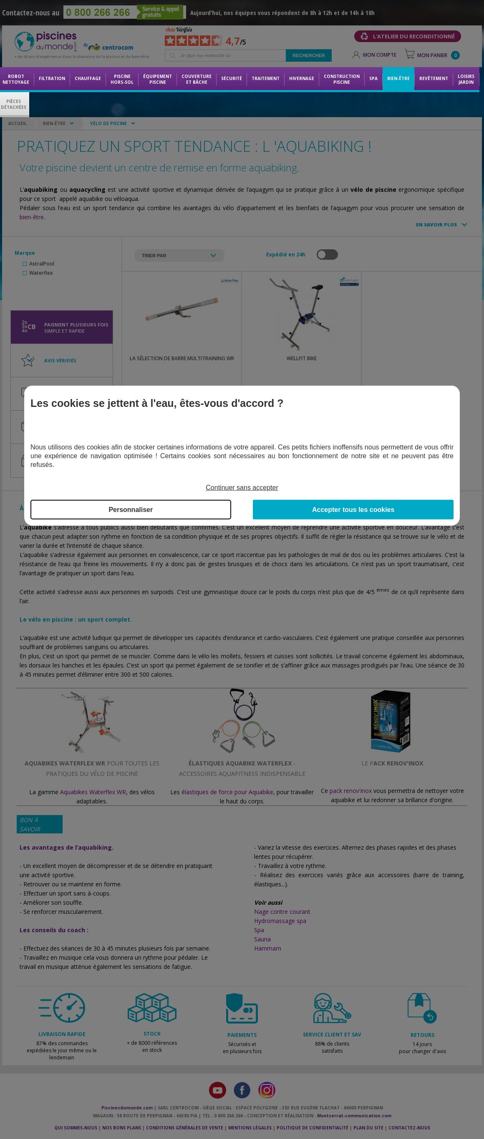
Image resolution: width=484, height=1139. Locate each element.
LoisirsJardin (466, 79)
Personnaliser (130, 509)
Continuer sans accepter (242, 487)
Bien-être (398, 78)
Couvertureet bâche (197, 79)
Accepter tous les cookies (353, 509)
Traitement (266, 78)
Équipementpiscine (157, 79)
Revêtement (433, 78)
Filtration (52, 78)
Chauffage (88, 78)
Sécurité (231, 78)
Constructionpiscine (342, 79)
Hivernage (301, 78)
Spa (373, 78)
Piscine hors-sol (122, 79)
